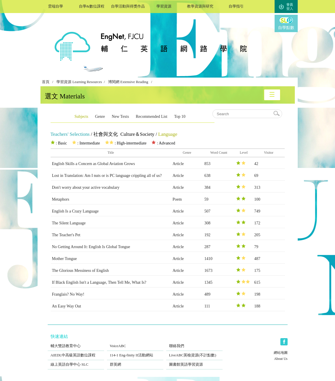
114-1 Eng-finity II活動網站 (135, 351)
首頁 (45, 82)
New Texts (120, 116)
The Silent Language (69, 223)
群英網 (135, 361)
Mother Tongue (64, 259)
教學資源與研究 (200, 5)
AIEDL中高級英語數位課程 (76, 351)
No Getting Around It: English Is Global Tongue (91, 247)
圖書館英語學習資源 (194, 361)
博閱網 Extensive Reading (128, 82)
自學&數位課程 (92, 5)
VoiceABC (135, 342)
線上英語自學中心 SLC (76, 361)
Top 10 (179, 116)
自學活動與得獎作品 (128, 5)
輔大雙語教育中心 (76, 342)
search (276, 113)
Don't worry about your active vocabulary (86, 187)
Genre (100, 116)
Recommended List (151, 116)
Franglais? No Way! (68, 294)
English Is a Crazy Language (75, 211)
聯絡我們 (194, 342)
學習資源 (164, 5)
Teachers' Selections (70, 134)
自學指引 (236, 5)
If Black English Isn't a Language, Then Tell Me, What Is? (99, 282)
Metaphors (60, 199)
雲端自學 (56, 5)
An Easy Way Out (66, 306)
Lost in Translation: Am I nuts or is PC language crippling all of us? (107, 175)
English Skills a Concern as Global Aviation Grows (93, 164)
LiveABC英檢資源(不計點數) (194, 351)
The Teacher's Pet (66, 235)
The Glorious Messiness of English (80, 270)
